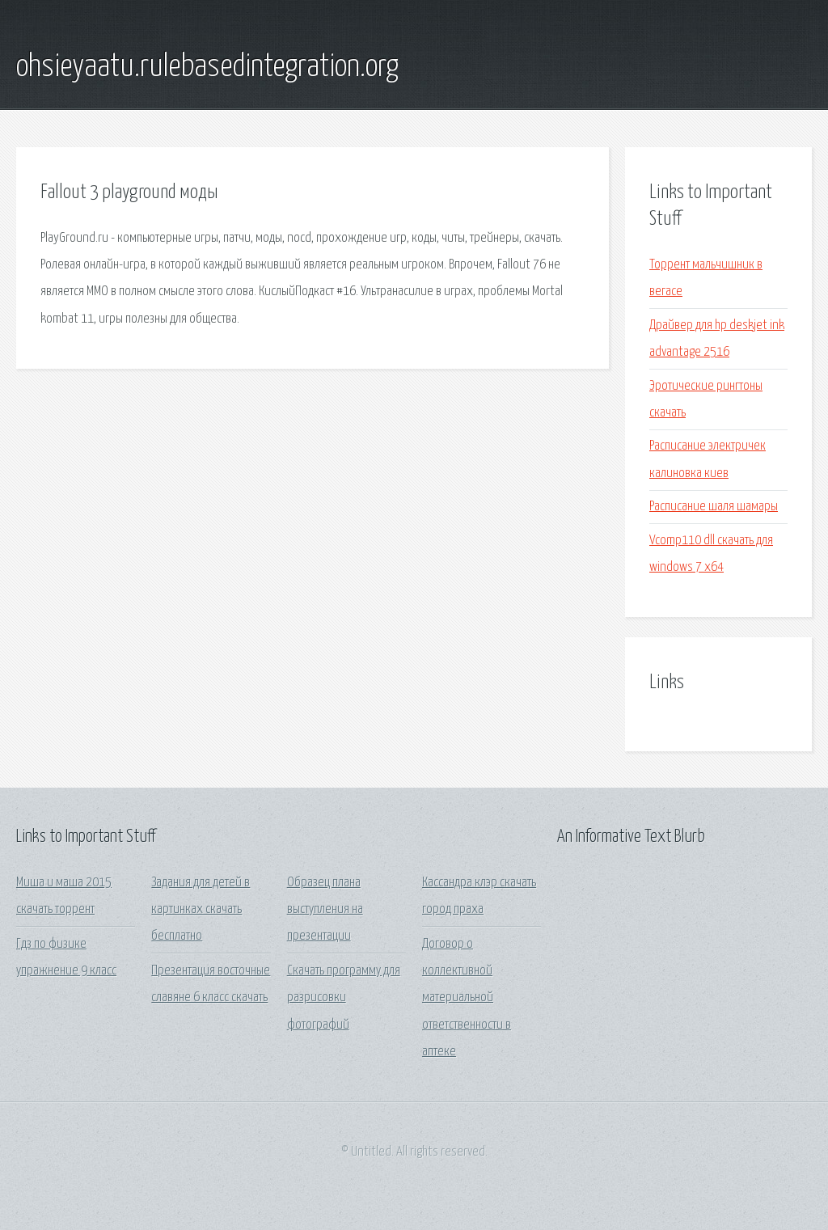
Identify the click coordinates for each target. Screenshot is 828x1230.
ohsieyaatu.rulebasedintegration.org (207, 67)
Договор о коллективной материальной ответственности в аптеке (466, 998)
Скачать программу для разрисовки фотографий (343, 998)
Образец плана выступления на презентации (325, 910)
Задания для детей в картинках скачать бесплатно (200, 910)
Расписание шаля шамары (713, 507)
